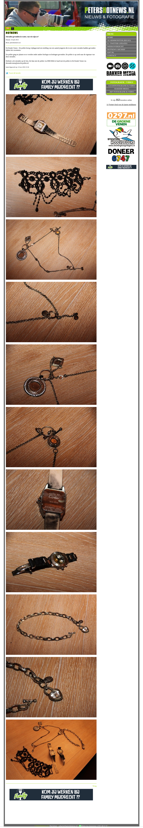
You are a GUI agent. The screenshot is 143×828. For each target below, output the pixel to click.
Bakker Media (122, 89)
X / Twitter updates (117, 43)
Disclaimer (53, 826)
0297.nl (110, 52)
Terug (95, 786)
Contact (111, 55)
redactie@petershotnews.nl (68, 826)
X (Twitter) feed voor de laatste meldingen (121, 105)
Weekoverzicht (115, 46)
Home (110, 37)
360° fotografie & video (122, 92)
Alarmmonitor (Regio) (119, 40)
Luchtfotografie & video (121, 86)
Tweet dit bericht (15, 73)
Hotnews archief (116, 49)
